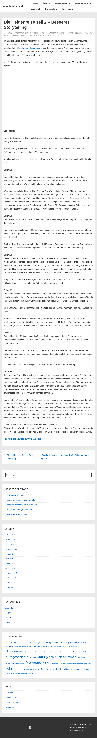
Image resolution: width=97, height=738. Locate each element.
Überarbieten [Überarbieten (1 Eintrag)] (29, 673)
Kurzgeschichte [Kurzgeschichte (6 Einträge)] (16, 657)
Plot (37, 36)
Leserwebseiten (62, 3)
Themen (34, 3)
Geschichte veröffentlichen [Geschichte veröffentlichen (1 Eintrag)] (69, 646)
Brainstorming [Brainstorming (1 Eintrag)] (34, 643)
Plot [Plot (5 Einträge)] (28, 662)
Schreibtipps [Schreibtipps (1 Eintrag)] (36, 669)
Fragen (46, 3)
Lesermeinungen (83, 3)
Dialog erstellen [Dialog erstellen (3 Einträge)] (71, 642)
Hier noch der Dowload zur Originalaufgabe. (23, 439)
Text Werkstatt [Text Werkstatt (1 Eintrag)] (85, 669)
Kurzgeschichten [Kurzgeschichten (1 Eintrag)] (34, 657)
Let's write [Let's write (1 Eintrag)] (15, 663)
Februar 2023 (10, 535)
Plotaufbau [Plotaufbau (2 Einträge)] (36, 663)
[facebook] (30, 727)
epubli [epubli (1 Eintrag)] (47, 646)
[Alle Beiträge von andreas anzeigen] (8, 33)
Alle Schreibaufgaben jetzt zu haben (18, 510)
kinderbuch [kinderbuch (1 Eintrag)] (63, 652)
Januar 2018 (10, 568)
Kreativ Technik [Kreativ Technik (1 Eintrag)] (83, 652)
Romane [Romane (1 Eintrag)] (52, 663)
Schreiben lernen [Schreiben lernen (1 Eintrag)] (27, 669)
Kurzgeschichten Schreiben (15, 495)
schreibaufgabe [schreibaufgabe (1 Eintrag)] (71, 663)
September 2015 (11, 578)
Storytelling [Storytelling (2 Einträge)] (64, 669)
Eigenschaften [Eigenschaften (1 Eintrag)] (41, 646)
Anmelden (9, 693)
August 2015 (10, 583)
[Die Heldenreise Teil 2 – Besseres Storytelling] (38, 33)
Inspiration (9, 617)
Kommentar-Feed (11, 702)
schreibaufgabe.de (13, 6)
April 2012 (9, 587)
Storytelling (53, 36)
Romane (43, 36)
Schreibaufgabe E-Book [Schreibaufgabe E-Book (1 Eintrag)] (83, 663)
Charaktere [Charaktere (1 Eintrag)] (42, 643)
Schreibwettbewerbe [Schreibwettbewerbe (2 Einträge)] (49, 669)
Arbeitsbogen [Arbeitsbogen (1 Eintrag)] (15, 643)
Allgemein (69, 33)
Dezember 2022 (11, 540)
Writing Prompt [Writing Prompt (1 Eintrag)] (20, 673)
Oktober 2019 (10, 554)
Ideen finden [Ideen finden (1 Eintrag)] (49, 652)
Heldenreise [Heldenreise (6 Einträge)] (14, 651)
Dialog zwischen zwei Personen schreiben (20, 500)
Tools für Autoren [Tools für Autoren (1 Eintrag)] (10, 673)
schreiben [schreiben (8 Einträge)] (13, 668)
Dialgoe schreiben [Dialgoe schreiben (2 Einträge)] (54, 643)
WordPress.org (10, 707)
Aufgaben (78, 33)
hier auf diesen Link (31, 48)
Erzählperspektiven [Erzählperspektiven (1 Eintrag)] (55, 646)
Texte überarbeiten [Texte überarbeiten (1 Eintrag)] (74, 669)
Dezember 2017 (11, 573)
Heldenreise (13, 36)
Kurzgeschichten (27, 36)
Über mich (35, 9)
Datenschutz (51, 9)
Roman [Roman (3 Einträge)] (45, 662)
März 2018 (9, 559)
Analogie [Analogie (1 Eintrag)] (8, 643)
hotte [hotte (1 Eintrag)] (25, 652)
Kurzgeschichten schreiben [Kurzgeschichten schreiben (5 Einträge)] (57, 657)
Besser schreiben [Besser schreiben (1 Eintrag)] (25, 643)
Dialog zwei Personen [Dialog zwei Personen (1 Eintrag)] (21, 646)
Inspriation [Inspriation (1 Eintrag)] (57, 652)
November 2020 (11, 549)
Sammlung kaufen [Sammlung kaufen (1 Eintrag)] (60, 663)
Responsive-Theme (76, 730)
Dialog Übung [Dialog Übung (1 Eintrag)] (32, 646)
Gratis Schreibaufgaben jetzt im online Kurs (21, 505)
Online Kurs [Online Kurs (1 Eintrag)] (21, 663)
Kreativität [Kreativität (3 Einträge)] (72, 651)
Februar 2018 (10, 564)
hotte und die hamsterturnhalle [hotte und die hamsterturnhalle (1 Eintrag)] (36, 652)
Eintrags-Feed (10, 698)
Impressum (67, 9)
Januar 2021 (10, 544)
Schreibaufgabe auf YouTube (16, 514)
